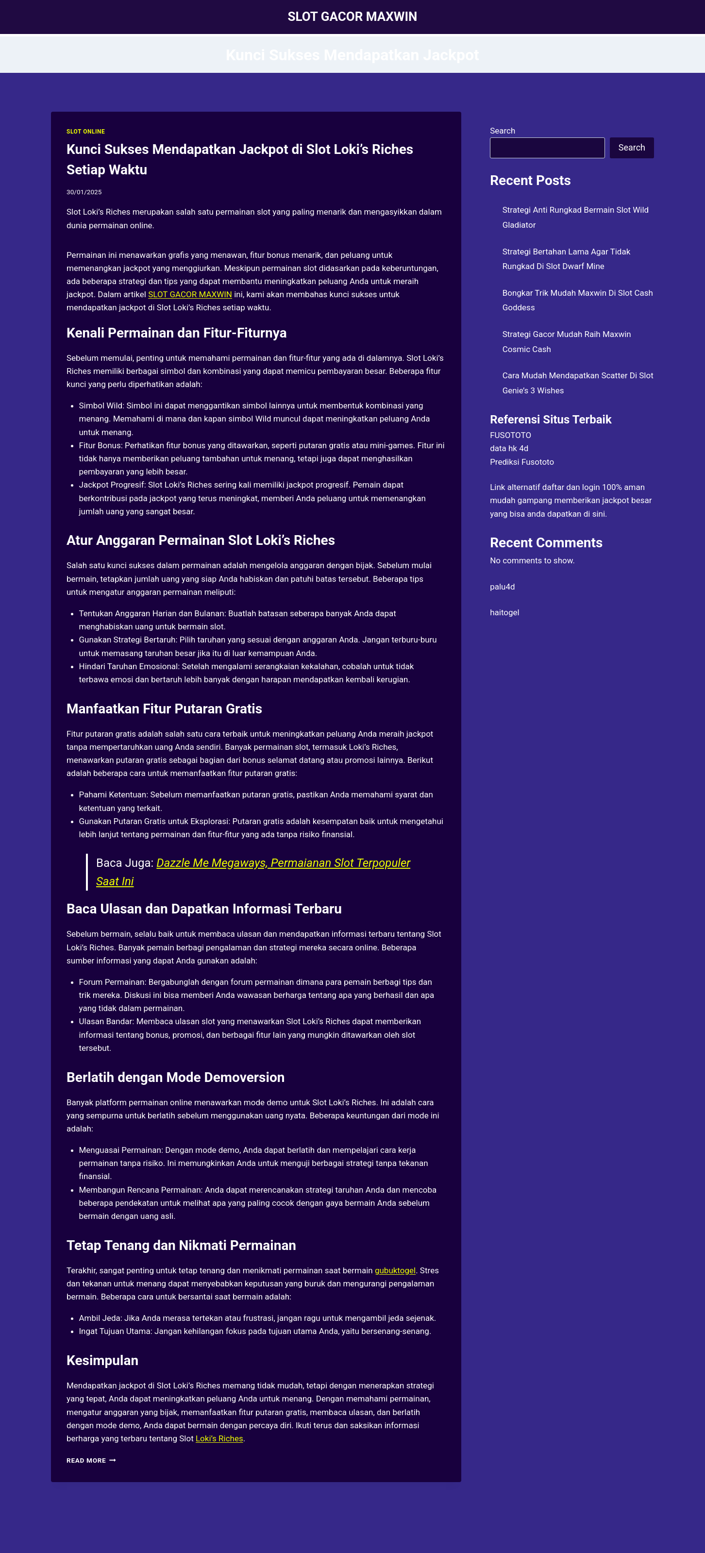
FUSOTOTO (510, 435)
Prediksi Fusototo (522, 462)
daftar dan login (571, 487)
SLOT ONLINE (86, 131)
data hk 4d (509, 448)
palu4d (502, 586)
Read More (91, 1460)
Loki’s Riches (219, 1438)
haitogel (505, 612)
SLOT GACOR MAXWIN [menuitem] (190, 294)
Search (502, 130)
